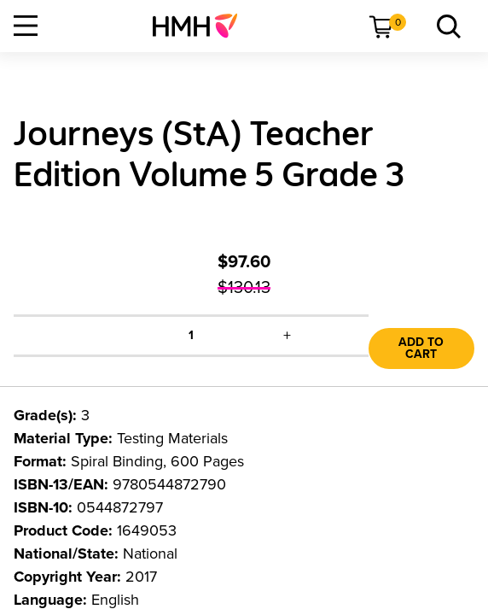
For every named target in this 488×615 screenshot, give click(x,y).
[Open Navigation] (26, 26)
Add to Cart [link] (421, 348)
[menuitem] (202, 25)
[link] (202, 25)
